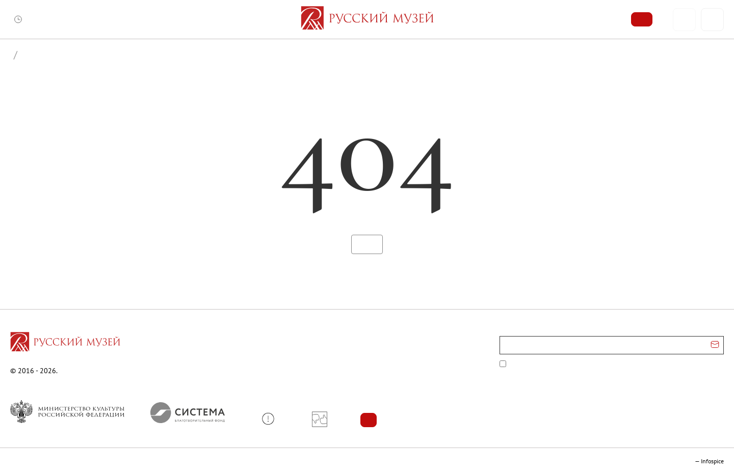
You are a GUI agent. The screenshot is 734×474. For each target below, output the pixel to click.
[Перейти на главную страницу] (65, 343)
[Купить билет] (641, 19)
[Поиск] (712, 19)
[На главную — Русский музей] (367, 19)
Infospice (712, 461)
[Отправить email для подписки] (714, 345)
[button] (271, 418)
